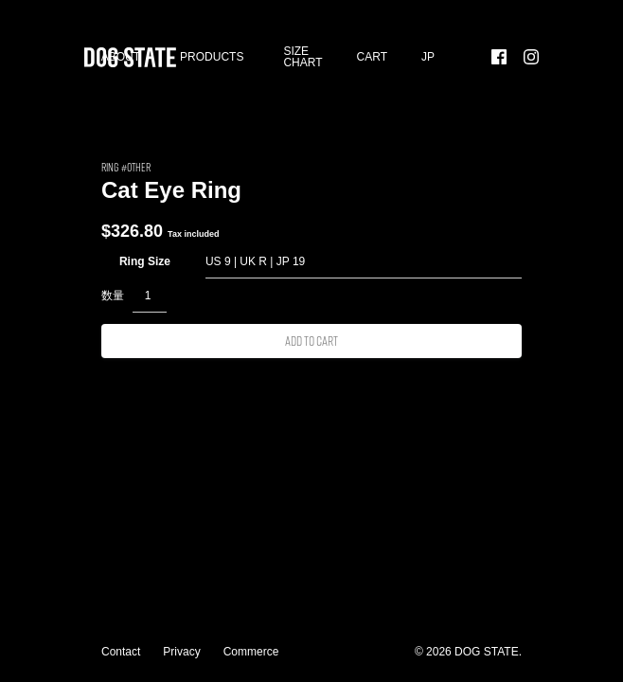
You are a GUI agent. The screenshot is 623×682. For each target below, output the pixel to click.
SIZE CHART (302, 56)
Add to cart (311, 341)
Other (139, 166)
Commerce (251, 651)
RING (109, 166)
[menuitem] (428, 57)
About (120, 57)
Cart (372, 57)
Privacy (181, 651)
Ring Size (144, 261)
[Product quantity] (150, 295)
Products (211, 56)
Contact (120, 651)
